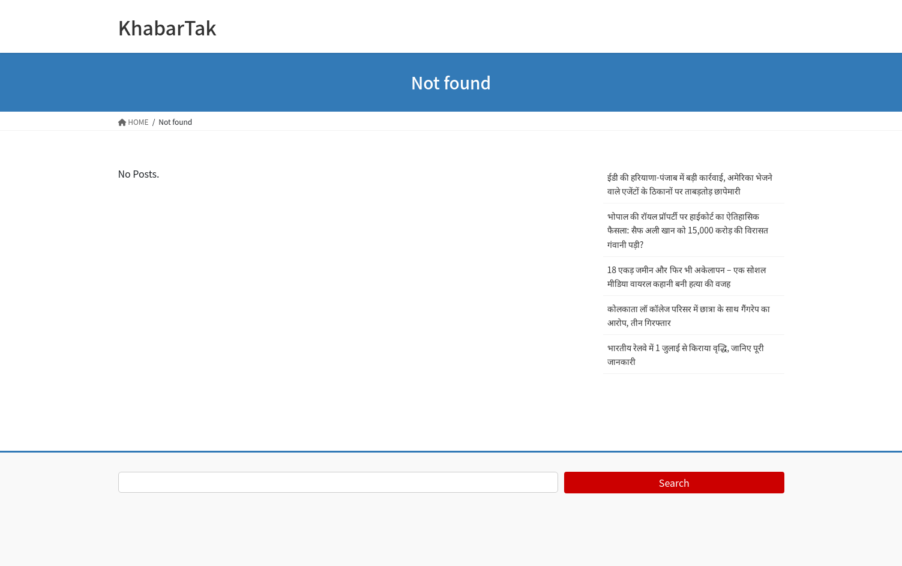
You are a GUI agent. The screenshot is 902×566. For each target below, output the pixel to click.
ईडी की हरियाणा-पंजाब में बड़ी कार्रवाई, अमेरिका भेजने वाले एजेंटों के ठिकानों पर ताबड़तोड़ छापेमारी (690, 184)
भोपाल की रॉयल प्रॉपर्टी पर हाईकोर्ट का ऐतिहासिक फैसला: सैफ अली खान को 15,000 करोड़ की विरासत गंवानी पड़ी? (688, 230)
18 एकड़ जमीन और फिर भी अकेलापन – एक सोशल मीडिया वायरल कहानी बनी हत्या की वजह (686, 276)
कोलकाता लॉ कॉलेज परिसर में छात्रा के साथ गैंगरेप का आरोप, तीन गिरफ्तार (688, 315)
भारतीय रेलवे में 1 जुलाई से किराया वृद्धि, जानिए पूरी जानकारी (686, 354)
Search (674, 482)
